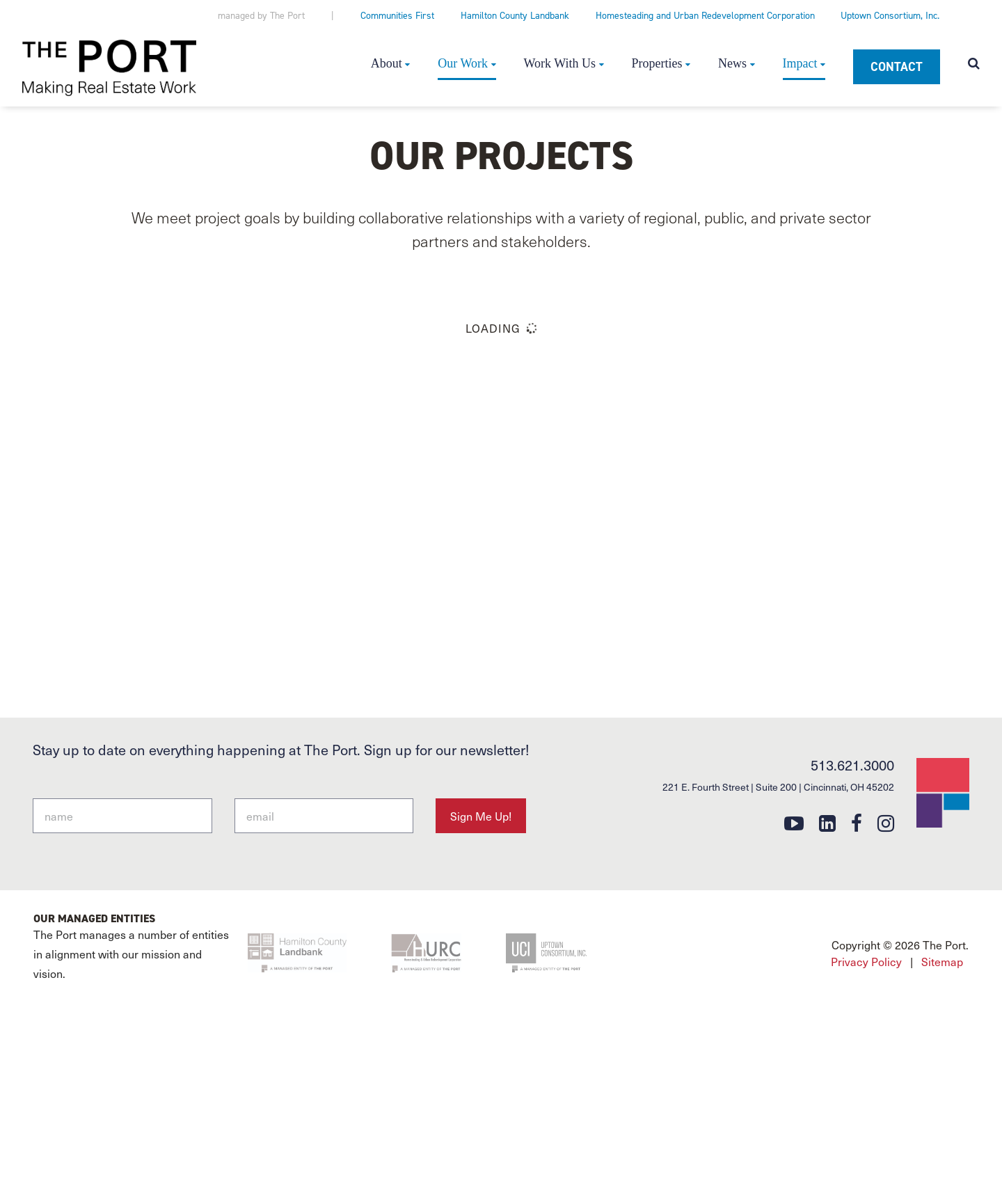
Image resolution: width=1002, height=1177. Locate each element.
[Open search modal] (974, 64)
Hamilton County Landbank (515, 15)
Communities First (397, 15)
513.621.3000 (852, 765)
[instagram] (885, 822)
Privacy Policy (866, 1032)
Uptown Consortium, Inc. (890, 15)
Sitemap (942, 1032)
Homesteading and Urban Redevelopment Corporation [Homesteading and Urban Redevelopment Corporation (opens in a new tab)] (705, 15)
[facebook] (856, 822)
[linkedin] (827, 822)
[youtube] (794, 822)
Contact (896, 66)
